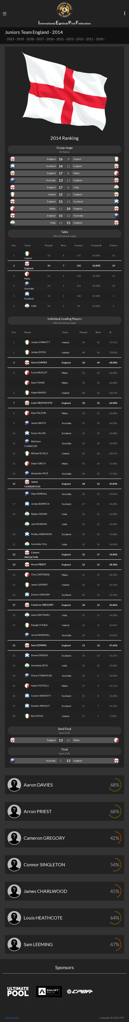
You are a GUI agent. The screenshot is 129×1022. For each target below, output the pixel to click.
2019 (20, 39)
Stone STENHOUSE (41, 675)
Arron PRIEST (38, 564)
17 (61, 173)
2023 (10, 39)
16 (61, 159)
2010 (99, 39)
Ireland (77, 159)
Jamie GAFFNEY (39, 584)
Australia (50, 180)
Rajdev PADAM (39, 513)
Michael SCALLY (39, 453)
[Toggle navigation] (5, 13)
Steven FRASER (39, 655)
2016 (50, 39)
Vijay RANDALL (39, 493)
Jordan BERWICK (40, 503)
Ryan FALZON (38, 412)
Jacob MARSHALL (40, 634)
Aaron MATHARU (40, 614)
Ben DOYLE (37, 715)
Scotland (50, 166)
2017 (40, 39)
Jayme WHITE (38, 422)
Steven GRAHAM (40, 594)
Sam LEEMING (39, 645)
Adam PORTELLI (40, 685)
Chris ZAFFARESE (40, 574)
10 (68, 194)
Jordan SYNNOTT (40, 342)
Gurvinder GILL (39, 544)
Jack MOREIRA (39, 523)
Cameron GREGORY (42, 604)
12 (68, 180)
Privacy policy (12, 1017)
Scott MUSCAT (39, 372)
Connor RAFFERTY (41, 695)
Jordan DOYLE (38, 352)
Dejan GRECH (38, 463)
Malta (76, 173)
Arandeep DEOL (39, 665)
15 (61, 194)
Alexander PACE (39, 473)
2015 (60, 39)
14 (61, 166)
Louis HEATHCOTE (41, 402)
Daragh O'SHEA (39, 624)
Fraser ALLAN (38, 432)
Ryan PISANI (38, 382)
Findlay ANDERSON (41, 533)
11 (68, 166)
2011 (89, 39)
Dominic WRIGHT (40, 705)
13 (61, 180)
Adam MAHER (38, 392)
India (76, 187)
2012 (79, 39)
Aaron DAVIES (39, 362)
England (51, 159)
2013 (70, 39)
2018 (30, 39)
